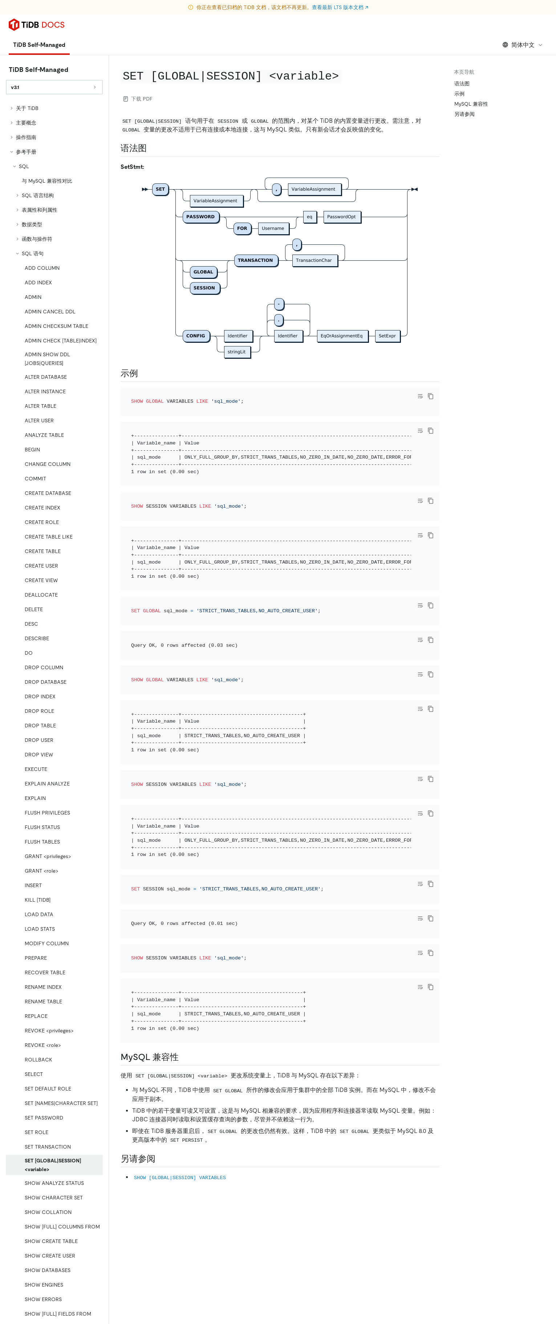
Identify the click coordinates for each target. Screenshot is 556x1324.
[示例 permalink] (143, 373)
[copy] (431, 396)
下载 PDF (138, 99)
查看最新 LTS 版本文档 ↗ (340, 7)
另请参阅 (464, 114)
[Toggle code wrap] (420, 396)
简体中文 (522, 44)
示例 (459, 94)
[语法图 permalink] (152, 148)
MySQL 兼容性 (471, 104)
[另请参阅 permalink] (161, 1158)
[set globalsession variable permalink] (347, 75)
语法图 (462, 83)
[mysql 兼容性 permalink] (184, 1057)
